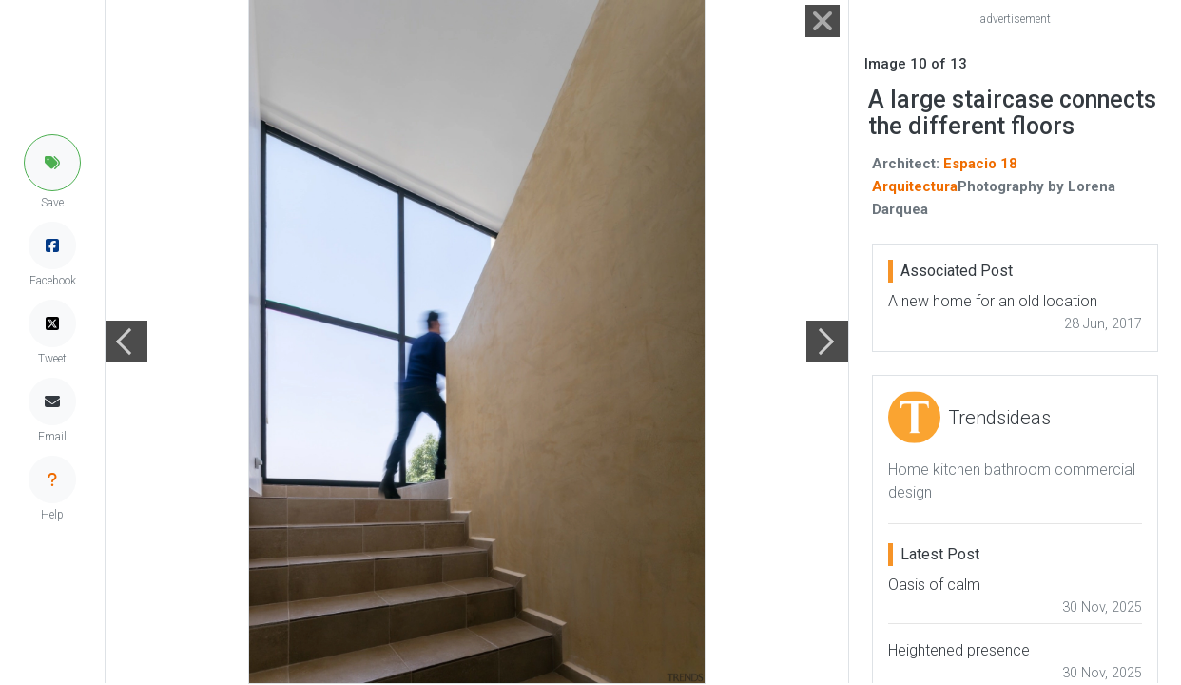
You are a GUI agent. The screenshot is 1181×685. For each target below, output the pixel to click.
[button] (52, 162)
